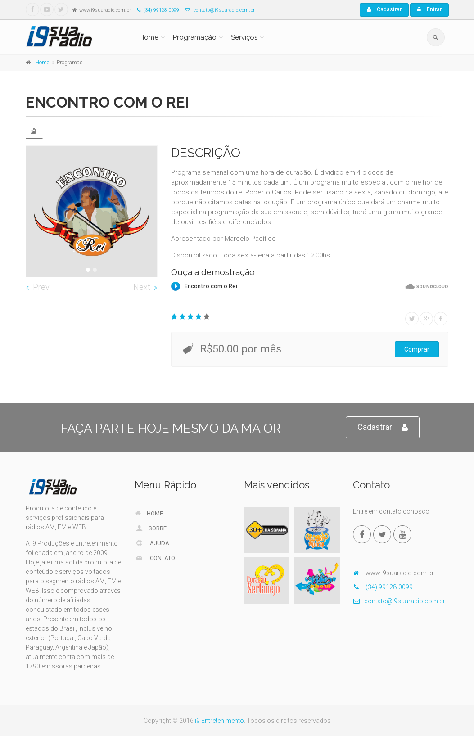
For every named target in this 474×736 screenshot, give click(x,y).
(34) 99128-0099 (155, 10)
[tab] (34, 131)
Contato (155, 557)
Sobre (151, 528)
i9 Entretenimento (219, 720)
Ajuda (152, 542)
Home (149, 37)
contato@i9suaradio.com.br (218, 10)
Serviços (244, 37)
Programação (195, 37)
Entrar (429, 9)
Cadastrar (384, 9)
